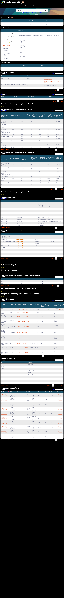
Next (61, 90)
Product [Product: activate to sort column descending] (3, 391)
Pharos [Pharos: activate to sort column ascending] (18, 304)
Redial (40, 6)
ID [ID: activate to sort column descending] (1, 362)
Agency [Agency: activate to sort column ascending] (15, 96)
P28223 (18, 347)
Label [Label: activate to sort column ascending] (60, 391)
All (23, 12)
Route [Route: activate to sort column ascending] (46, 391)
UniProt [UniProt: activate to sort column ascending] (24, 304)
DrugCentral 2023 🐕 (14, 2)
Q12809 (18, 326)
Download (51, 6)
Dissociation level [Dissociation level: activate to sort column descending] (5, 279)
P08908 (18, 343)
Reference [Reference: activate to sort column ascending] (47, 75)
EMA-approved (33, 12)
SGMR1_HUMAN (25, 321)
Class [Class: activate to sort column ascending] (12, 304)
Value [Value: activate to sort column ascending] (29, 75)
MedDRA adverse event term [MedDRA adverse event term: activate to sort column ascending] (5, 115)
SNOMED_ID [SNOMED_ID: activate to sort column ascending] (38, 234)
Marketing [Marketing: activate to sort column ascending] (53, 391)
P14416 (18, 309)
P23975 (36, 14)
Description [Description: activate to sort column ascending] (40, 200)
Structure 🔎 (23, 6)
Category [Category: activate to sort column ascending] (12, 391)
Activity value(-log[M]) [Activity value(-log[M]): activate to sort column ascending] (43, 304)
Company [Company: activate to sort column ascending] (32, 96)
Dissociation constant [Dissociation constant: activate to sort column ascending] (27, 279)
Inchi (6, 45)
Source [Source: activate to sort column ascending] (30, 362)
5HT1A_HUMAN (25, 343)
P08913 (18, 316)
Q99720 (18, 321)
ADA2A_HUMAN (25, 316)
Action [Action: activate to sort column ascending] (31, 304)
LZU (2, 364)
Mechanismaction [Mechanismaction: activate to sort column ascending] (49, 304)
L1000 (57, 6)
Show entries (4, 73)
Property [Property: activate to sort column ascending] (3, 75)
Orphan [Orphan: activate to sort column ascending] (50, 96)
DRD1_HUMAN (25, 312)
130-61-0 (3, 374)
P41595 (18, 352)
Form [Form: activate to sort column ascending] (34, 391)
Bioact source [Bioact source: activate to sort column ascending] (56, 304)
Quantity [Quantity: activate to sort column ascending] (40, 391)
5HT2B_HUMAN (25, 352)
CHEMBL (61, 309)
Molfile (3, 45)
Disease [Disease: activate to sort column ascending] (3, 234)
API (36, 6)
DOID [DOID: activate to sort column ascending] (52, 234)
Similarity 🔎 (31, 6)
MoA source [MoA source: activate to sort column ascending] (61, 304)
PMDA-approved (39, 12)
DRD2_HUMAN (25, 309)
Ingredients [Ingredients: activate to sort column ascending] (22, 391)
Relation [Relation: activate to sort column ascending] (19, 234)
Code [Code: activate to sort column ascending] (18, 200)
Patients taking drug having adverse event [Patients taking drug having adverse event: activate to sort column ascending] (34, 115)
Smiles (8, 45)
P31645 (18, 332)
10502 (2, 372)
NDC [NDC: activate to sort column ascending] (29, 391)
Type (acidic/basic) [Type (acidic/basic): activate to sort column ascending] (46, 279)
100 (2, 370)
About (45, 6)
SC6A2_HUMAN (25, 338)
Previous (54, 90)
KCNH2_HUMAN (25, 326)
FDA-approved (27, 12)
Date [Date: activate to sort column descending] (2, 96)
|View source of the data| (20, 230)
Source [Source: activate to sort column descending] (3, 200)
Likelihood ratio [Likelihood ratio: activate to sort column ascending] (15, 115)
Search (16, 6)
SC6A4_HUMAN (25, 332)
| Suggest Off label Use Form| (12, 230)
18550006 (3, 378)
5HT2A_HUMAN (25, 347)
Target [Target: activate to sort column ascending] (3, 304)
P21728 (17, 312)
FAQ (62, 6)
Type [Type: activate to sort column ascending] (38, 304)
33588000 (3, 383)
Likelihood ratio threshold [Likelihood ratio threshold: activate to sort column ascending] (25, 115)
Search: (57, 73)
